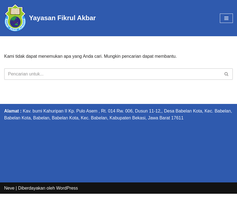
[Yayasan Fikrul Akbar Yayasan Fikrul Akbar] (50, 18)
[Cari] (112, 74)
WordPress (67, 193)
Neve (9, 193)
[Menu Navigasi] (226, 18)
